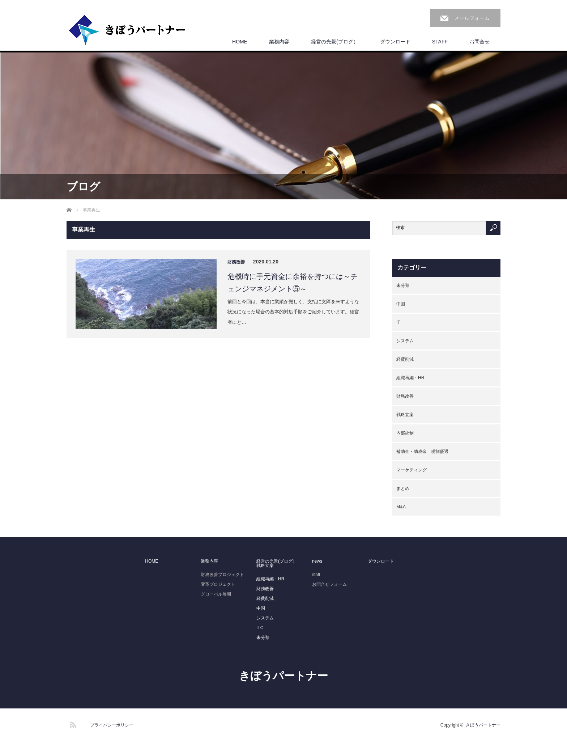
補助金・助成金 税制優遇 (422, 451)
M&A (401, 506)
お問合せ (479, 42)
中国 (400, 303)
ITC (259, 628)
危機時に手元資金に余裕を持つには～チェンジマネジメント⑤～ (292, 282)
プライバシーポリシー (111, 725)
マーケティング (411, 470)
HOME (239, 42)
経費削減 (405, 359)
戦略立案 (405, 414)
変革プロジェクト (218, 584)
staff (316, 574)
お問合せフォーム (329, 584)
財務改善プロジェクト (222, 574)
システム (405, 340)
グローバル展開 (216, 594)
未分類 (402, 285)
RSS (72, 723)
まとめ (402, 488)
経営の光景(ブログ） (334, 42)
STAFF (440, 42)
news (317, 561)
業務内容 (279, 42)
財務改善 (236, 261)
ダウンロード (395, 42)
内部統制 (405, 433)
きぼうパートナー (283, 676)
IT (398, 322)
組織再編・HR (410, 377)
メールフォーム (472, 18)
